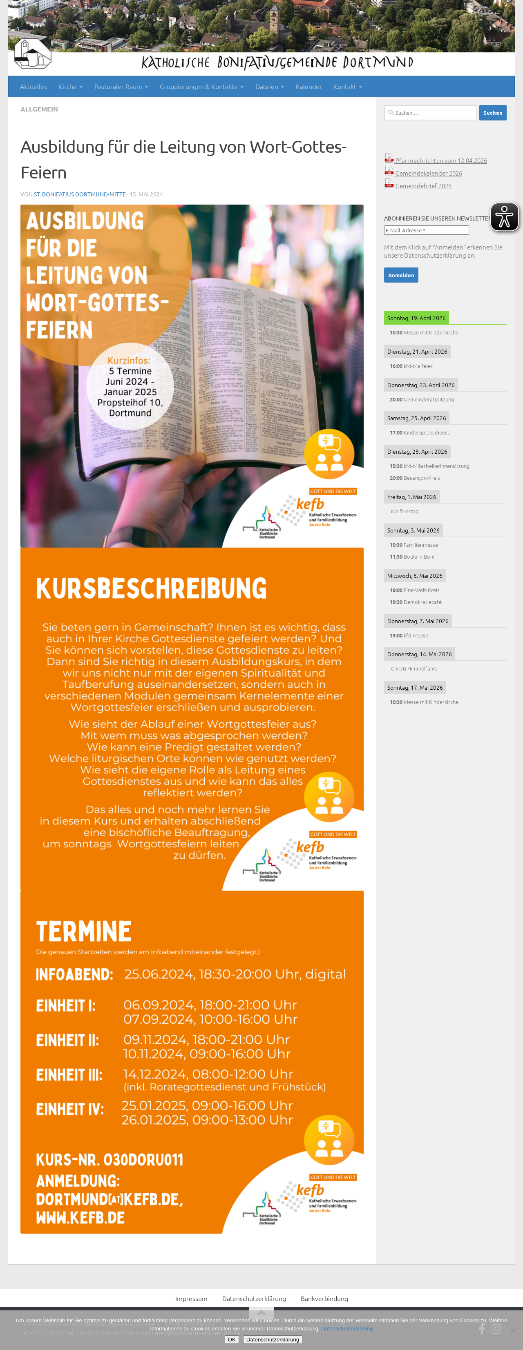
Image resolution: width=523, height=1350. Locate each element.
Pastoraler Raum (118, 86)
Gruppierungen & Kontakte (199, 86)
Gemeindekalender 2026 (423, 173)
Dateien (266, 86)
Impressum (191, 1298)
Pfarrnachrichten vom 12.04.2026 (435, 160)
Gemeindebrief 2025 (417, 185)
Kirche (67, 86)
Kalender (309, 86)
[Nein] (513, 1330)
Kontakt (344, 86)
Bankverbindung (324, 1298)
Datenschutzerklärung (435, 255)
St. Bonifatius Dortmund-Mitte (80, 194)
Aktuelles (33, 86)
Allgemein (39, 109)
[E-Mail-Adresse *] (426, 230)
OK (232, 1340)
